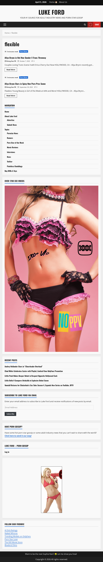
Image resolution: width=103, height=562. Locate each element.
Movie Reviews (12, 147)
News (9, 156)
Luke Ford (51, 12)
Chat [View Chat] (93, 24)
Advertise (10, 120)
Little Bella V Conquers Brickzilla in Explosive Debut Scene (27, 380)
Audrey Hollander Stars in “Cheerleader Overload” (23, 366)
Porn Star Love (11, 539)
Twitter (9, 161)
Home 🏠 (53, 2)
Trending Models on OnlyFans (18, 536)
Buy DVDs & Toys (11, 171)
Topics (7, 129)
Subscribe (10, 414)
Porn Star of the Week (15, 142)
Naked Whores (11, 533)
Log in (7, 452)
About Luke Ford (11, 116)
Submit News (12, 124)
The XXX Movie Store (13, 542)
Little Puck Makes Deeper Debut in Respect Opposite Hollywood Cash (31, 375)
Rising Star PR (11, 61)
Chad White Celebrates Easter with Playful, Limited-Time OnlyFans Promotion (34, 371)
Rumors (10, 138)
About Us (63, 2)
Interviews (11, 152)
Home (7, 111)
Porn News (23, 51)
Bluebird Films (11, 545)
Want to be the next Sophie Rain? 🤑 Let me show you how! (51, 554)
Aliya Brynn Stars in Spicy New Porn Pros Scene (31, 83)
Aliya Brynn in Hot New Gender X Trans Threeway (32, 57)
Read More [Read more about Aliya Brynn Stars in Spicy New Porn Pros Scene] (12, 96)
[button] (4, 24)
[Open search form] (85, 24)
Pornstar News (12, 133)
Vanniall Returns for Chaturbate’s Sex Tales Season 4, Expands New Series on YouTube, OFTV (39, 385)
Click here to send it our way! (18, 436)
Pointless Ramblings (14, 166)
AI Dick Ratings (11, 530)
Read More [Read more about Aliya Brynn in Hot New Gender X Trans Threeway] (12, 70)
